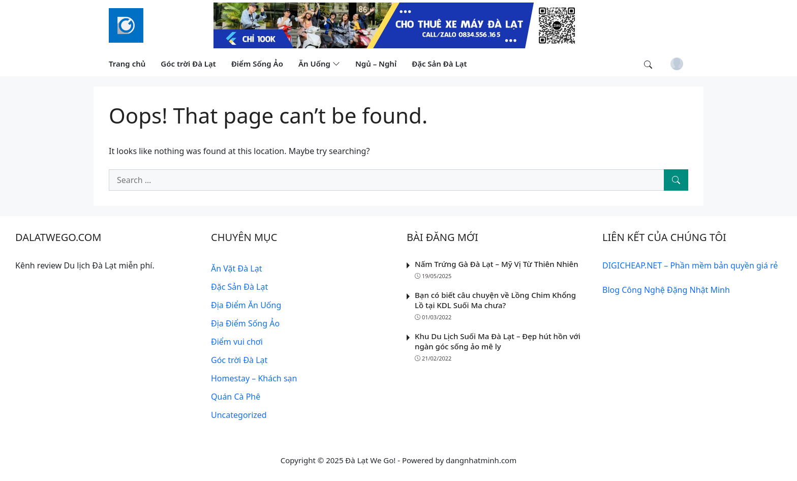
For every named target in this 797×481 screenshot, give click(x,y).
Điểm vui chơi (237, 341)
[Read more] (398, 24)
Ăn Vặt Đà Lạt (236, 268)
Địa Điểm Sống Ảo (245, 323)
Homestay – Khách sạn (254, 378)
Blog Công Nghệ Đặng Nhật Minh (666, 289)
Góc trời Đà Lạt (239, 360)
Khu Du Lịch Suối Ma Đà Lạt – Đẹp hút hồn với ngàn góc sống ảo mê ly (497, 341)
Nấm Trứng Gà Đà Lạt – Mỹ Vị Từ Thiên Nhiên (496, 264)
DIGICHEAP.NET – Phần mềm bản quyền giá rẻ (690, 265)
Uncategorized (239, 414)
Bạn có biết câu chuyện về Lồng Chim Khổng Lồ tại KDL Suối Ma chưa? (495, 300)
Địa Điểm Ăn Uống (246, 305)
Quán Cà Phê (235, 396)
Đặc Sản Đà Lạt (239, 286)
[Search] (676, 180)
